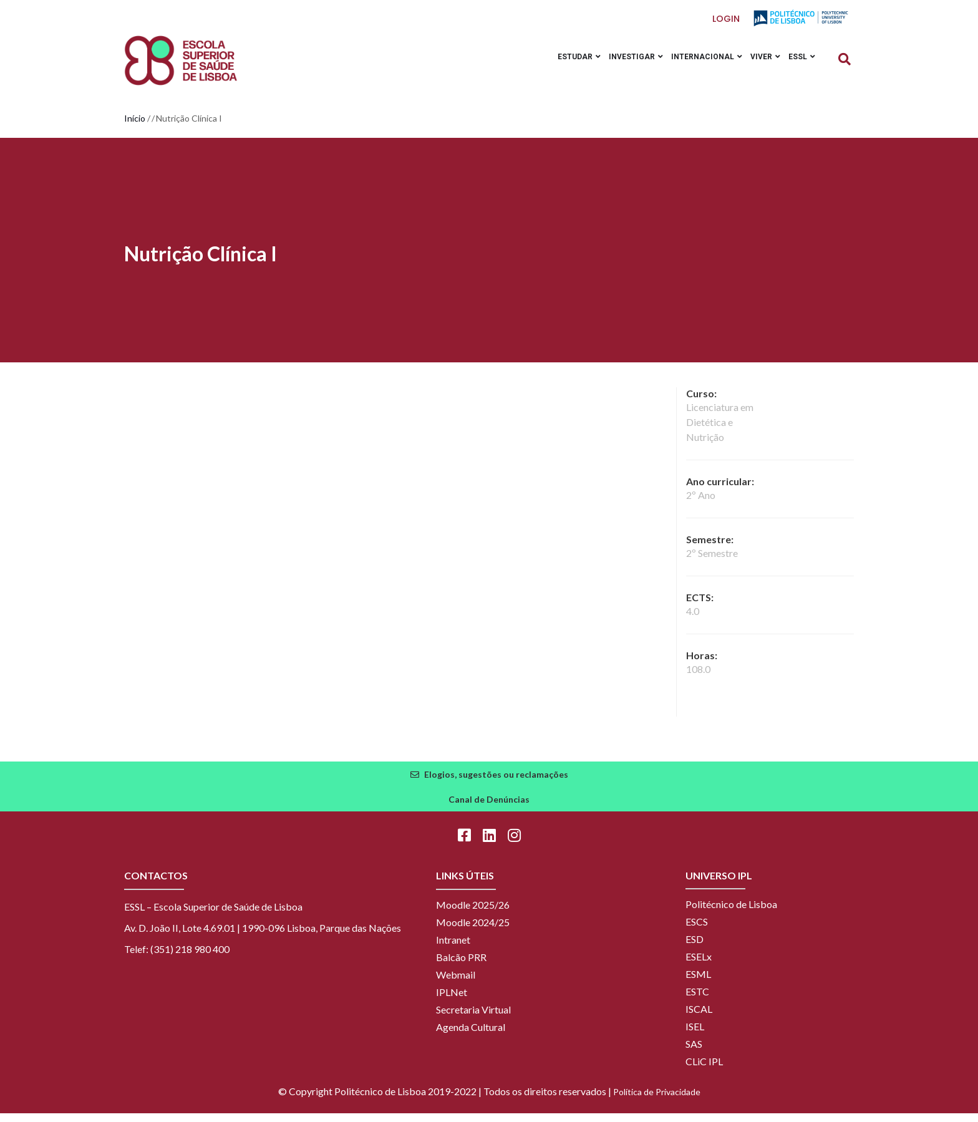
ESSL (800, 64)
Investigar (621, 64)
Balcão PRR (461, 966)
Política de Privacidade (656, 1100)
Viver (759, 64)
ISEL (694, 1035)
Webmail (455, 983)
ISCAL (698, 1017)
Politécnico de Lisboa (731, 913)
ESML (698, 983)
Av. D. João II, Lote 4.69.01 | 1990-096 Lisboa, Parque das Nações (262, 936)
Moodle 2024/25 (473, 931)
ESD (694, 948)
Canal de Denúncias (489, 808)
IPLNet (451, 1001)
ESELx (698, 965)
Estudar (559, 64)
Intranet (453, 948)
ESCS (696, 930)
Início (134, 127)
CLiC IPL (704, 1070)
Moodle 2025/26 (473, 913)
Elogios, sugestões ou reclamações (496, 783)
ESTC (697, 1000)
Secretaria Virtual (473, 1018)
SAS (693, 1052)
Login (727, 19)
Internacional (696, 64)
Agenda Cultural (470, 1036)
